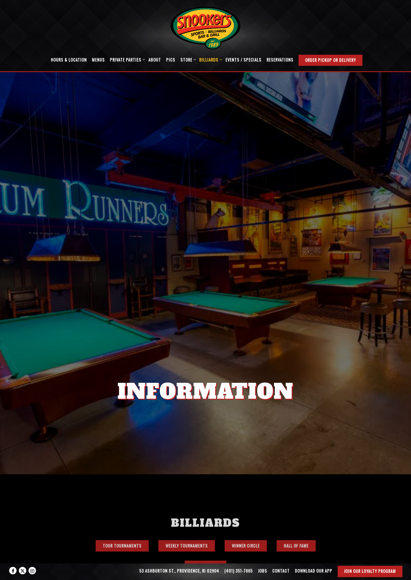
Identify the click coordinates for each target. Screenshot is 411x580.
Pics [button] (170, 60)
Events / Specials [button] (243, 60)
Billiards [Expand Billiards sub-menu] (209, 59)
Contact (281, 571)
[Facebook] (13, 570)
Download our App (313, 571)
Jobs (262, 571)
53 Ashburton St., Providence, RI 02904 (179, 571)
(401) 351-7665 (238, 571)
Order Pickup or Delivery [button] (330, 60)
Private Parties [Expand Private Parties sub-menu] (126, 59)
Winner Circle (246, 514)
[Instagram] (32, 570)
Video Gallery (205, 534)
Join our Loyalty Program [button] (370, 571)
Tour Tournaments (122, 514)
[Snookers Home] (205, 27)
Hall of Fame (296, 514)
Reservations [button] (280, 60)
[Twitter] (22, 570)
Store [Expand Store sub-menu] (187, 59)
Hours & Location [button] (69, 60)
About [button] (154, 60)
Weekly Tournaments (187, 514)
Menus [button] (98, 60)
